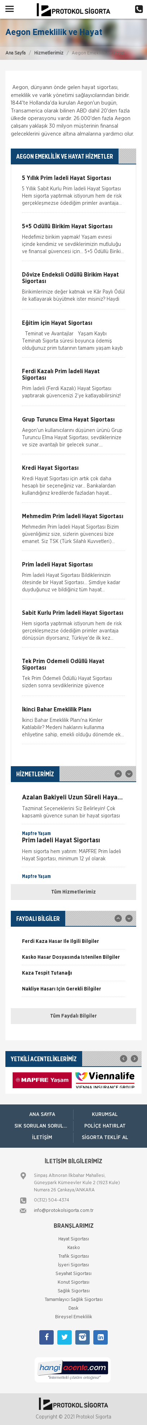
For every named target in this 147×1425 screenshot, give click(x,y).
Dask (73, 1308)
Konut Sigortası (73, 1282)
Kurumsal (105, 1114)
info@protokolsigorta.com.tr (64, 1210)
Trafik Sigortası (73, 1256)
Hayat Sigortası (73, 1239)
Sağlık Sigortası (74, 1291)
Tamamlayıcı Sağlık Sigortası (74, 1299)
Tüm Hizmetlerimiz (73, 892)
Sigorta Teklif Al (105, 1137)
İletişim (42, 1137)
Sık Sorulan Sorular (42, 1126)
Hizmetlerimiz (48, 53)
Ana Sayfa (15, 53)
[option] (73, 805)
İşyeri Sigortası (73, 1265)
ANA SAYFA (42, 1114)
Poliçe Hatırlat (105, 1126)
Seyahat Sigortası (73, 1273)
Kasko (73, 1247)
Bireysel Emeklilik (73, 1317)
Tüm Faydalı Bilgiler (73, 1016)
